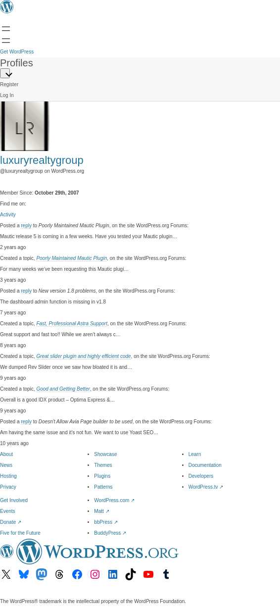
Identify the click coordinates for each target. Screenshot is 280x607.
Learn (194, 454)
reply (26, 225)
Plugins (102, 476)
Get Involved (14, 500)
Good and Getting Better (63, 389)
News (6, 465)
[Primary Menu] (5, 73)
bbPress (105, 522)
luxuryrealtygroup (42, 160)
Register (9, 84)
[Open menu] (6, 29)
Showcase (105, 454)
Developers (201, 476)
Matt (101, 511)
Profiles (16, 62)
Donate (10, 522)
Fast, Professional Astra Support (71, 323)
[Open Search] (6, 41)
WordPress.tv (206, 487)
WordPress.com (114, 500)
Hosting (8, 476)
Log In (7, 95)
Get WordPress (17, 51)
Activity (8, 214)
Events (7, 511)
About (6, 454)
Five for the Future (20, 533)
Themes (103, 465)
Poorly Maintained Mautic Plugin (71, 258)
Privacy (8, 487)
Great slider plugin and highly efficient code (83, 356)
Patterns (103, 487)
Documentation (205, 465)
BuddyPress (110, 533)
